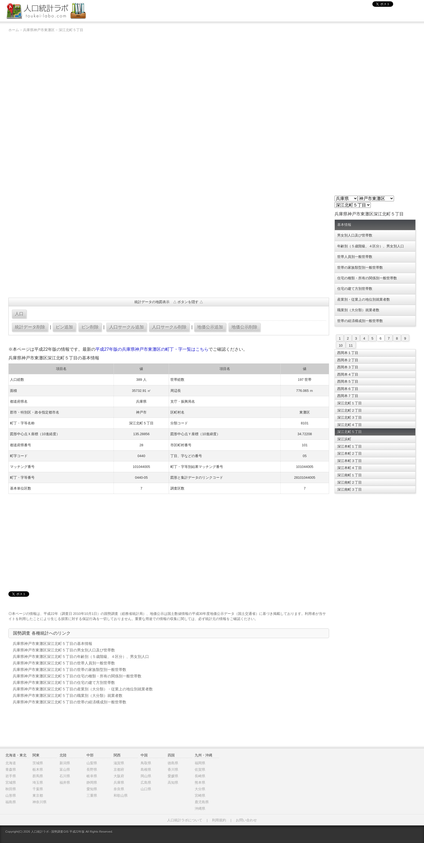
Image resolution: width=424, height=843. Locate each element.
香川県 (173, 769)
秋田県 (10, 789)
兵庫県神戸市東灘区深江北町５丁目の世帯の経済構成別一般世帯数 (69, 702)
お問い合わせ (246, 820)
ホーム (13, 30)
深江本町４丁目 (349, 468)
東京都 (37, 795)
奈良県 (119, 789)
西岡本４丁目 (347, 374)
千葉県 (37, 789)
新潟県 (64, 763)
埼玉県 (37, 782)
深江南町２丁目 (349, 482)
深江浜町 (344, 439)
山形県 (10, 795)
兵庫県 (119, 782)
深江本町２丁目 (349, 453)
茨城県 (37, 763)
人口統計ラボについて (184, 820)
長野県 (92, 769)
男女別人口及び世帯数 (354, 235)
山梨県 (92, 763)
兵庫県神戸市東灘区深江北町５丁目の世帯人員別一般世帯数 (64, 663)
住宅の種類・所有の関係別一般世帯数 (367, 278)
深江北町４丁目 (349, 425)
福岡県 (200, 763)
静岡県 (92, 782)
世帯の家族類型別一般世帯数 (360, 267)
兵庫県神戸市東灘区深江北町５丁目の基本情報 (52, 643)
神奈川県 (39, 802)
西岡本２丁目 (347, 360)
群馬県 (37, 776)
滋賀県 (119, 763)
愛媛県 (173, 776)
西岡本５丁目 (347, 381)
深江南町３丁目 (349, 489)
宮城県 (10, 782)
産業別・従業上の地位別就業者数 (363, 299)
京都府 (119, 769)
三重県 (92, 795)
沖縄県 (200, 808)
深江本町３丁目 (349, 461)
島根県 (146, 769)
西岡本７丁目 (347, 396)
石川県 (64, 776)
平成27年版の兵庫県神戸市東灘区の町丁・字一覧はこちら (151, 349)
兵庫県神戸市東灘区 (39, 30)
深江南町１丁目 (349, 475)
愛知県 (92, 789)
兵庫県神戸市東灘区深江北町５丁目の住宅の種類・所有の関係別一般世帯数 (77, 676)
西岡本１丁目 (347, 353)
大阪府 (119, 776)
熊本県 (200, 782)
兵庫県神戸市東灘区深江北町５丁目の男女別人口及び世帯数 (64, 650)
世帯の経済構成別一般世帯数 (360, 321)
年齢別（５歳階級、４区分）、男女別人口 (370, 246)
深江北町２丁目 (349, 410)
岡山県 (146, 776)
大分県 (200, 789)
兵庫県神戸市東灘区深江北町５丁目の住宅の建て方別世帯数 (64, 682)
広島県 (146, 782)
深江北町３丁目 (349, 417)
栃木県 (37, 769)
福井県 (64, 782)
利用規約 (219, 820)
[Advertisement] (168, 254)
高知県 (173, 782)
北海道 (10, 763)
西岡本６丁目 (347, 389)
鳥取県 (146, 763)
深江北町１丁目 (349, 403)
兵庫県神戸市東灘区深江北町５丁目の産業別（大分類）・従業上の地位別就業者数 (83, 689)
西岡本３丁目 (347, 367)
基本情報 (344, 225)
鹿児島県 (202, 802)
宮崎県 (200, 795)
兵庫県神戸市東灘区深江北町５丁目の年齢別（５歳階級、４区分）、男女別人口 (81, 656)
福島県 (10, 802)
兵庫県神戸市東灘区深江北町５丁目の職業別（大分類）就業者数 (67, 695)
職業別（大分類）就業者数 (358, 310)
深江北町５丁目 (71, 30)
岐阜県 (92, 776)
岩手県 (10, 776)
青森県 (10, 769)
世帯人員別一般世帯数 (354, 257)
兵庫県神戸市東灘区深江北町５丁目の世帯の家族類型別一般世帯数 (69, 669)
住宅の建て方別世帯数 (354, 289)
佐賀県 (200, 769)
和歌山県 (121, 795)
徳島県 (173, 763)
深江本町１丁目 (349, 446)
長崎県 (200, 776)
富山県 (64, 769)
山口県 (146, 789)
